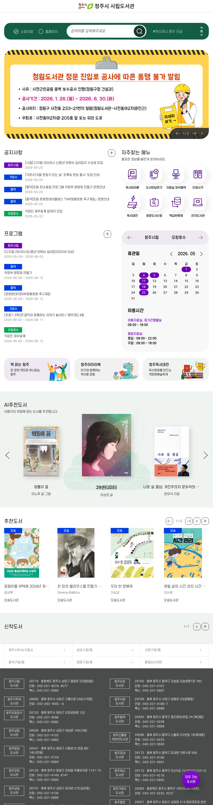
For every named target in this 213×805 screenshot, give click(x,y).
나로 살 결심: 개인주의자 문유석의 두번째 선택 (171, 487)
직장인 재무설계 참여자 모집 (43, 211)
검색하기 (139, 31)
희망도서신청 (154, 216)
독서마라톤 (132, 187)
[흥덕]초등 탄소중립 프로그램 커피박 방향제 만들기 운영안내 (65, 187)
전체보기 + (107, 234)
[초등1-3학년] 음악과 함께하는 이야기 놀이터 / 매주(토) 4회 (44, 315)
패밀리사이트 (153, 662)
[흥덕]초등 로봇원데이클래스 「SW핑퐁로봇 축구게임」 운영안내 (67, 199)
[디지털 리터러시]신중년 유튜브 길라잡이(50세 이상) (39, 252)
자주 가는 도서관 (191, 779)
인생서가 (197, 187)
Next (201, 34)
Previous (201, 27)
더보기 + (205, 521)
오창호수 (179, 237)
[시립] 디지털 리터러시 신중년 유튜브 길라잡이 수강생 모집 (64, 163)
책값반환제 (176, 216)
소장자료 (27, 32)
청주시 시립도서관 (106, 6)
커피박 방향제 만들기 (18, 273)
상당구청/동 (85, 650)
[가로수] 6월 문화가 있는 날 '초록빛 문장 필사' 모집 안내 (62, 175)
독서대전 (132, 216)
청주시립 (152, 237)
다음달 (199, 254)
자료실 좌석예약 (176, 187)
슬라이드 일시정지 (201, 31)
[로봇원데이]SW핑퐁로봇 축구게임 (27, 294)
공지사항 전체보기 (111, 153)
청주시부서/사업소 (21, 650)
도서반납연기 (154, 187)
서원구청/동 (153, 650)
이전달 (173, 254)
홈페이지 (51, 32)
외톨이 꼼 (41, 487)
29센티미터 (106, 487)
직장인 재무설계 (14, 336)
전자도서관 (198, 216)
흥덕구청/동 (17, 662)
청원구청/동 (85, 662)
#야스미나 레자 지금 (167, 31)
